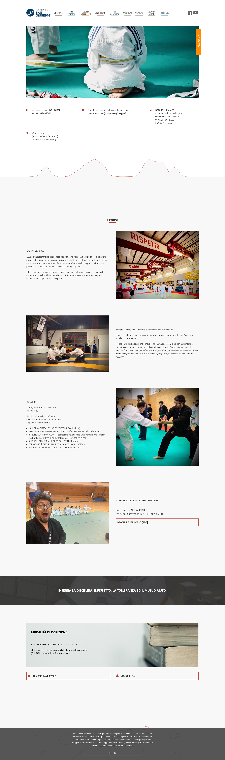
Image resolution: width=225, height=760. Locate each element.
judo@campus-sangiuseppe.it (113, 113)
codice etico (125, 675)
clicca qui (136, 743)
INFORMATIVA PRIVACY (42, 675)
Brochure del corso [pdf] (132, 522)
